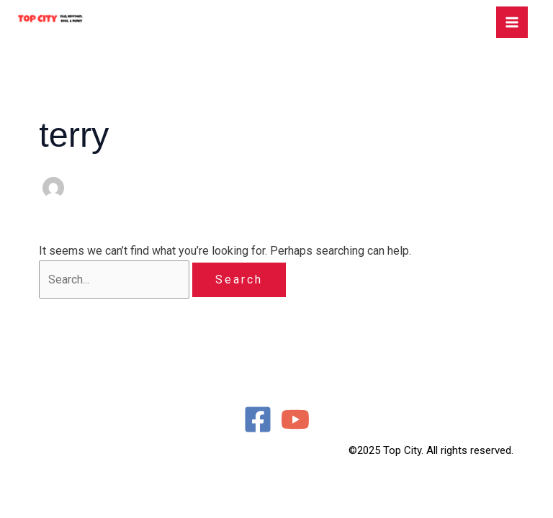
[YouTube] (295, 419)
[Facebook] (257, 419)
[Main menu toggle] (512, 22)
